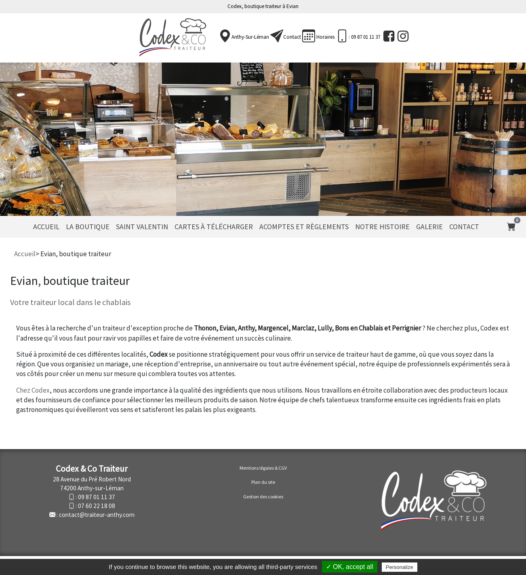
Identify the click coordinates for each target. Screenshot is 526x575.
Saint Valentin (142, 226)
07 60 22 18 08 (96, 506)
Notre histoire (382, 226)
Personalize (399, 567)
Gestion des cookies (263, 496)
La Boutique (87, 226)
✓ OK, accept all (349, 566)
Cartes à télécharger (214, 226)
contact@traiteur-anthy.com (97, 515)
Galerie (429, 226)
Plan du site (263, 482)
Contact (292, 36)
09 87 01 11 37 (96, 497)
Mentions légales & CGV (263, 468)
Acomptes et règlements (304, 226)
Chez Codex (33, 390)
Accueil (46, 226)
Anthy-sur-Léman (250, 36)
